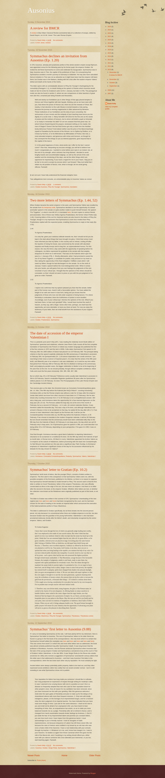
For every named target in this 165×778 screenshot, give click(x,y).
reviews (48, 43)
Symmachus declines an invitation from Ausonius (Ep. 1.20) (58, 58)
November (113, 79)
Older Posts (94, 755)
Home (64, 755)
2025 (109, 26)
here (69, 212)
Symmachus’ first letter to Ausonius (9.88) (60, 629)
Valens (84, 456)
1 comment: (57, 184)
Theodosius (76, 616)
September (113, 86)
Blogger (93, 773)
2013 (109, 59)
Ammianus (39, 456)
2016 (109, 50)
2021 (109, 36)
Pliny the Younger (54, 187)
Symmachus (65, 187)
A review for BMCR (45, 28)
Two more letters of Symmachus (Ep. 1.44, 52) (63, 200)
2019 (109, 43)
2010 (109, 69)
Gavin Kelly (112, 103)
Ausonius (41, 10)
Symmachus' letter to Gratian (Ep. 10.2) (58, 470)
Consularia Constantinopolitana (54, 456)
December (113, 72)
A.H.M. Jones (40, 43)
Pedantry (69, 456)
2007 (109, 93)
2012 (109, 63)
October (112, 82)
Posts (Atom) (41, 760)
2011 (109, 66)
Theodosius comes (86, 616)
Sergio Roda (52, 748)
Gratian (38, 320)
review (34, 33)
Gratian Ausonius (41, 187)
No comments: (58, 40)
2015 (109, 53)
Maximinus (45, 616)
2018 (109, 46)
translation (73, 187)
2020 (109, 40)
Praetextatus (45, 320)
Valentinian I (91, 456)
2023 (109, 30)
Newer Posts (34, 755)
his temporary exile (48, 207)
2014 (109, 56)
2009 (109, 90)
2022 (109, 33)
